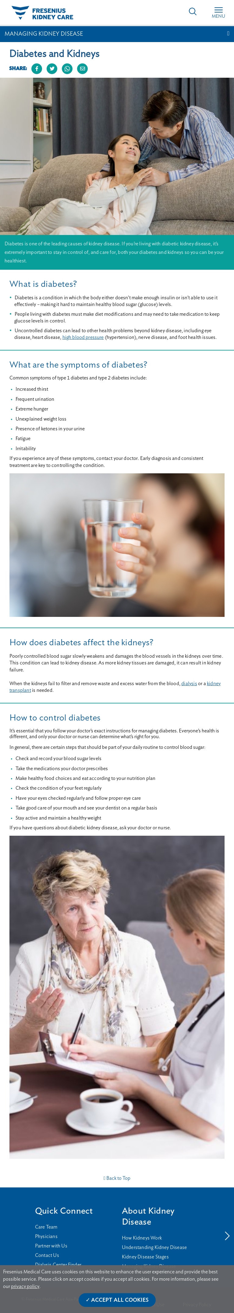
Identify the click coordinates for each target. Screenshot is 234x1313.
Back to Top (117, 1178)
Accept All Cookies (120, 1300)
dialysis (189, 683)
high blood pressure (83, 337)
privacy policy (25, 1286)
